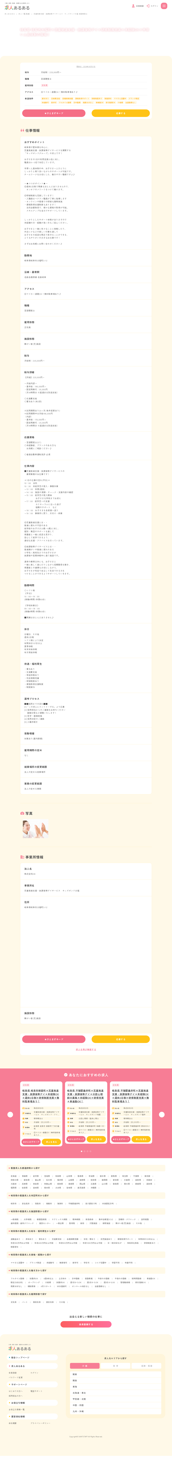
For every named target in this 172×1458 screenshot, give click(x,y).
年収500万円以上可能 (70, 1247)
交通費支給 (58, 1243)
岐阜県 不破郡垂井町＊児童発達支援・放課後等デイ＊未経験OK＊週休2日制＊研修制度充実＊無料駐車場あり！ (130, 1098)
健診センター (46, 1227)
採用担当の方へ (16, 1398)
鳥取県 (61, 1187)
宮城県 (48, 1179)
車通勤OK (154, 1283)
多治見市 (26, 1207)
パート (25, 1307)
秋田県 (59, 1179)
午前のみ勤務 (106, 1283)
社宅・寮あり (91, 1243)
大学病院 (28, 1223)
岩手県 (36, 1179)
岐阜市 (14, 1207)
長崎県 (36, 1191)
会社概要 (13, 1425)
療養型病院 (42, 1223)
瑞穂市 (50, 1207)
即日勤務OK (144, 1287)
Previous (10, 1117)
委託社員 (51, 1307)
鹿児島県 (83, 1191)
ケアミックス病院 (61, 1223)
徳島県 (118, 1187)
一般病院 (15, 1223)
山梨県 (72, 1183)
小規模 (49, 1287)
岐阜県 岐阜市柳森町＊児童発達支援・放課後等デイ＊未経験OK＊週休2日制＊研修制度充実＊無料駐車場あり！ (40, 1098)
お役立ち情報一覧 (17, 1411)
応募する (121, 113)
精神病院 (78, 1223)
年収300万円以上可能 (20, 1247)
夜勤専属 (91, 1283)
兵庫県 (25, 1187)
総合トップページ (20, 1359)
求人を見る (51, 1144)
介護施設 (95, 1227)
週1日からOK (78, 1287)
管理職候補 (128, 1287)
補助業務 (32, 1291)
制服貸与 (15, 1251)
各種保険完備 (74, 1243)
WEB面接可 (63, 1291)
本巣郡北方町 (110, 1207)
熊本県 (48, 1191)
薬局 (84, 1227)
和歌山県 (49, 1187)
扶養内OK (34, 1283)
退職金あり (16, 1243)
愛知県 (118, 1183)
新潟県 (27, 1183)
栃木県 (104, 1179)
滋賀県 (140, 1183)
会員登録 (13, 1375)
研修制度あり (154, 1247)
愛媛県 (140, 1187)
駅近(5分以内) (17, 1287)
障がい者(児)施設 (126, 1227)
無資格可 (65, 1267)
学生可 (88, 1267)
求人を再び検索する (86, 1049)
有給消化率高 (137, 1247)
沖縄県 (95, 1191)
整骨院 (74, 1227)
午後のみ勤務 (123, 1283)
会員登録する (86, 1326)
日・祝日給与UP (118, 1247)
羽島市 (38, 1207)
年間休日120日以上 (149, 1243)
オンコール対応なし (83, 1291)
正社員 (14, 1307)
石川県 (50, 1183)
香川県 (129, 1187)
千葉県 (138, 1179)
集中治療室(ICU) (108, 1223)
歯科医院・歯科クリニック (23, 1227)
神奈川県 (15, 1183)
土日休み (64, 1283)
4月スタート (47, 1291)
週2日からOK (95, 1287)
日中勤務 (77, 1283)
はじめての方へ (16, 1393)
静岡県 (106, 1183)
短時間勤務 (140, 1283)
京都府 (152, 1183)
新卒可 (77, 1267)
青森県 (25, 1179)
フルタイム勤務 (18, 1283)
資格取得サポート (128, 1243)
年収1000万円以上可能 (95, 1247)
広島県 (95, 1187)
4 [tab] (90, 1154)
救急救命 (91, 1223)
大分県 (59, 1191)
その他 (142, 1227)
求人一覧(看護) (24, 14)
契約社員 (37, 1307)
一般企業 (61, 1227)
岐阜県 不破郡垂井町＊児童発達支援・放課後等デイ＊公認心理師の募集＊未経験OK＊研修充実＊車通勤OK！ (85, 1098)
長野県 (84, 1183)
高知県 (152, 1187)
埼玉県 (127, 1179)
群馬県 (116, 1179)
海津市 (61, 1207)
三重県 (129, 1183)
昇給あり (30, 1243)
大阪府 (14, 1187)
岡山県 (84, 1187)
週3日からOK (112, 1287)
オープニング (35, 1287)
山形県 (70, 1179)
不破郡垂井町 (75, 1207)
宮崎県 (70, 1191)
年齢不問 (131, 1267)
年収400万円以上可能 (45, 1247)
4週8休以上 (49, 1283)
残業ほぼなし (17, 1291)
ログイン (34, 1375)
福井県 (61, 1183)
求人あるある (10, 14)
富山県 (38, 1183)
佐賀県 (25, 1191)
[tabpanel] (41, 1116)
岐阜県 (95, 1183)
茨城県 (93, 1179)
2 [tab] (84, 1154)
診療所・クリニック (130, 1223)
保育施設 (109, 1227)
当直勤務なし (103, 1291)
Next (162, 1117)
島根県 (72, 1187)
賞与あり (43, 1243)
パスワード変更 (16, 1379)
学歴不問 (118, 1267)
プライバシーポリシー (40, 1425)
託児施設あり (109, 1243)
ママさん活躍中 (18, 1267)
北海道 (14, 1179)
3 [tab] (87, 1154)
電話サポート (36, 1393)
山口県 (106, 1187)
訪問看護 (148, 1223)
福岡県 (14, 1191)
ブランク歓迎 (36, 1267)
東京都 (150, 1179)
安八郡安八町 (93, 1207)
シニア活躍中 (103, 1267)
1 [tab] (81, 1154)
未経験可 (51, 1267)
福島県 (82, 1179)
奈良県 (36, 1187)
